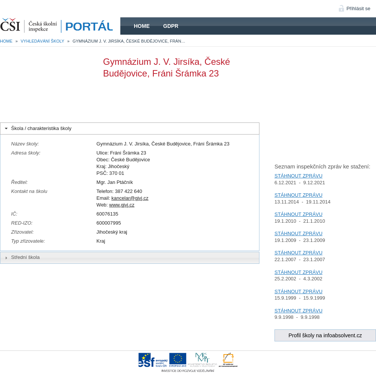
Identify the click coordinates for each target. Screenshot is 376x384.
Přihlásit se (358, 8)
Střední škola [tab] (21, 257)
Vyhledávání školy (42, 41)
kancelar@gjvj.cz (129, 198)
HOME (60, 26)
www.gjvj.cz (121, 205)
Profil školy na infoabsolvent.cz (325, 335)
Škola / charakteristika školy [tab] (37, 128)
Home (142, 26)
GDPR (170, 26)
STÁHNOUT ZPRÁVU (298, 176)
